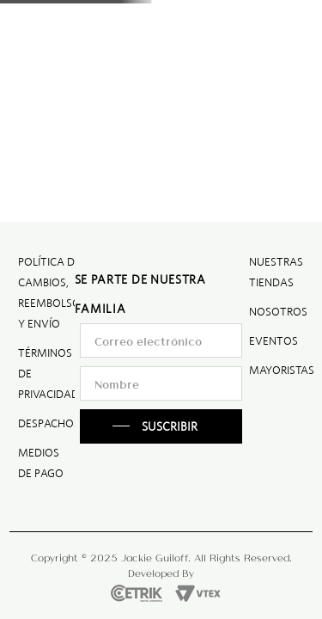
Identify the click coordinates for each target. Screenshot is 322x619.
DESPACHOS (49, 423)
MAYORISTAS (281, 370)
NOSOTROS (278, 311)
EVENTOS (273, 340)
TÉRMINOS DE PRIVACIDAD (48, 373)
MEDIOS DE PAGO (41, 463)
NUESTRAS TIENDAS (276, 272)
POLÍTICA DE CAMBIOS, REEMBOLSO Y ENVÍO (49, 292)
